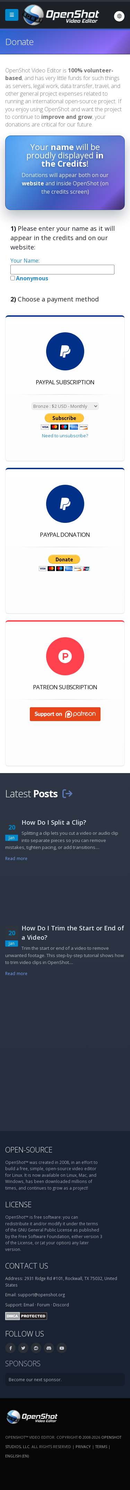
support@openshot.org (41, 1294)
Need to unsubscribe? (65, 435)
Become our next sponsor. (35, 1379)
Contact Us (26, 1266)
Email (29, 1304)
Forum (43, 1304)
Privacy (83, 1446)
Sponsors (23, 1363)
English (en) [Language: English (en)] (17, 1455)
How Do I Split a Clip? (53, 822)
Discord (61, 1304)
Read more (16, 858)
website (33, 183)
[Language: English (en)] (119, 16)
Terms (101, 1446)
